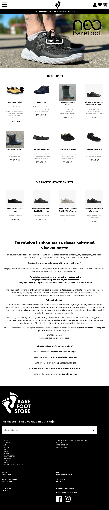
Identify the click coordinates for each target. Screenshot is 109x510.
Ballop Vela (41, 102)
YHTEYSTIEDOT (62, 445)
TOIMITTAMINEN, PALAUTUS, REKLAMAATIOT (72, 440)
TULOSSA (7, 462)
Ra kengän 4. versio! (15, 215)
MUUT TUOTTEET (9, 456)
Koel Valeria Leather (41, 149)
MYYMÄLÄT (7, 440)
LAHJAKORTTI (8, 458)
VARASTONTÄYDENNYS (54, 182)
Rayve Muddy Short (14, 149)
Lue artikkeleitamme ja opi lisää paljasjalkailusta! (54, 11)
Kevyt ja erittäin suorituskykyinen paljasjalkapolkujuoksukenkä (94, 111)
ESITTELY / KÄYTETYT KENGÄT (14, 465)
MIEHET (6, 447)
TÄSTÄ (77, 492)
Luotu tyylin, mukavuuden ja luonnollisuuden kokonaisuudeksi (68, 156)
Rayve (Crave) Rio (94, 149)
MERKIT (6, 454)
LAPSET (6, 451)
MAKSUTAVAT (61, 443)
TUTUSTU (54, 41)
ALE (4, 445)
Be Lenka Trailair (15, 102)
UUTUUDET (54, 76)
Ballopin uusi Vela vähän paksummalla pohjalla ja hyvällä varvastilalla (41, 109)
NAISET (6, 449)
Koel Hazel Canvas (68, 149)
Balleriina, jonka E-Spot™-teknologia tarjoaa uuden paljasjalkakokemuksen (41, 156)
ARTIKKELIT (7, 460)
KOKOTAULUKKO (62, 447)
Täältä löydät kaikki (54, 352)
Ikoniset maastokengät (41, 215)
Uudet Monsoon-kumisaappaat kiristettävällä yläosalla (67, 111)
